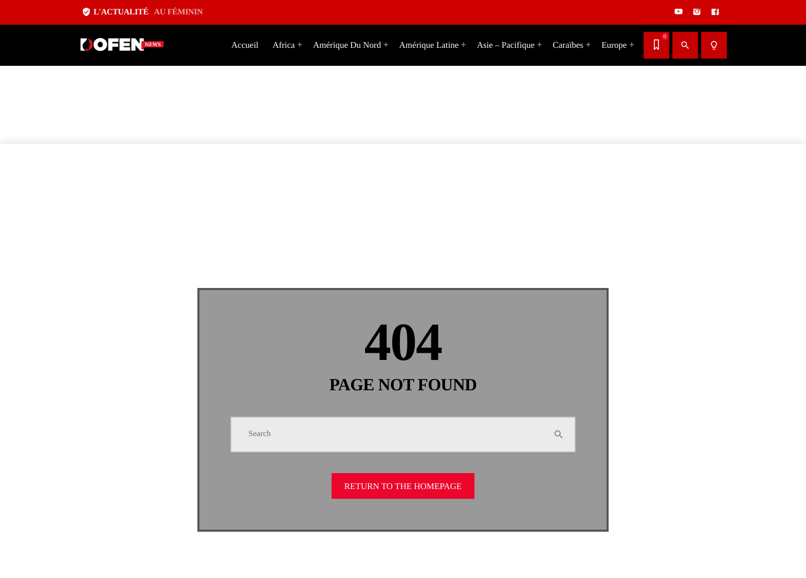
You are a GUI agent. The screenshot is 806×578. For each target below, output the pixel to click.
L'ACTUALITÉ (142, 12)
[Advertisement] (308, 72)
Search (259, 434)
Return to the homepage (403, 486)
